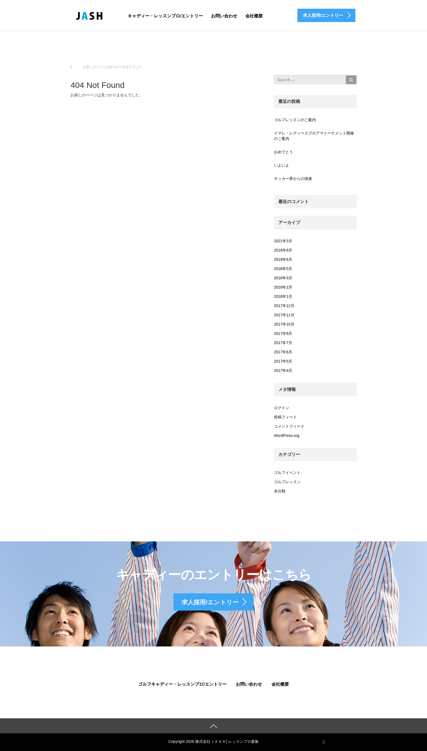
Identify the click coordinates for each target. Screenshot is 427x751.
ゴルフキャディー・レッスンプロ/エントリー (182, 684)
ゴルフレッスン (287, 482)
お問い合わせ (224, 16)
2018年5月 (283, 268)
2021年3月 (283, 241)
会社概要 (254, 16)
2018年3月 (283, 278)
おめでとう (283, 152)
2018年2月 (283, 287)
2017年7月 (283, 343)
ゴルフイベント (287, 472)
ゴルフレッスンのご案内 (295, 120)
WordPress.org (286, 435)
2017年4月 (283, 370)
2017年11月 (284, 315)
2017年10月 (284, 324)
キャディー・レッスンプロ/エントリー (165, 16)
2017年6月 (283, 352)
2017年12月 (284, 306)
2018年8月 (283, 250)
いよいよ (281, 165)
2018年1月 (283, 296)
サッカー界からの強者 (293, 178)
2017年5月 (283, 361)
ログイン (281, 408)
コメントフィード (289, 426)
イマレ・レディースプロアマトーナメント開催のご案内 (314, 136)
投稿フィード (285, 417)
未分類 (279, 491)
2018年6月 (283, 259)
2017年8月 (283, 333)
